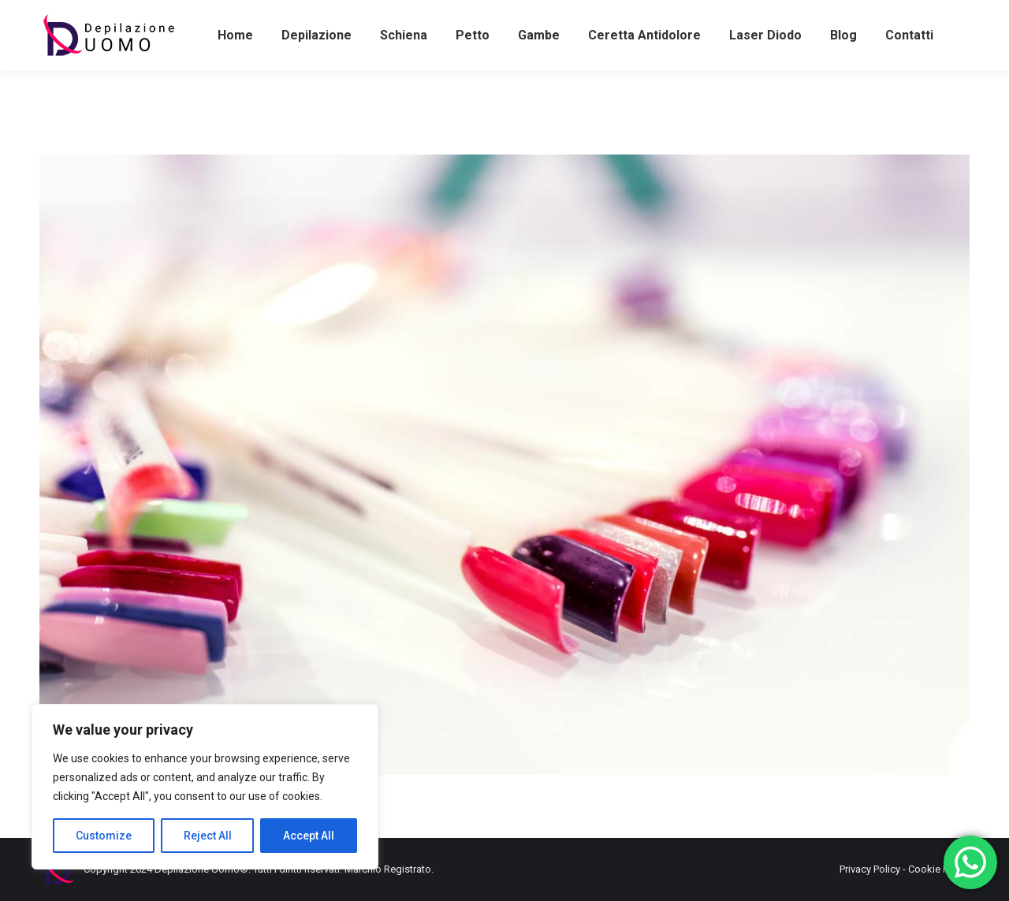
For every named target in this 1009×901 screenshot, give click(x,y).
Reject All (208, 835)
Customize (104, 835)
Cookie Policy (939, 869)
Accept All (308, 835)
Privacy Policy (870, 869)
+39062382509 (489, 14)
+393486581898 (84, 14)
